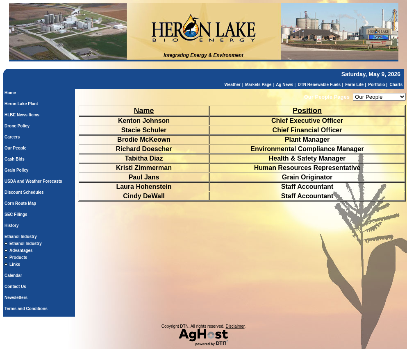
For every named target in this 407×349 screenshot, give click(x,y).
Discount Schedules (24, 192)
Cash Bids (15, 159)
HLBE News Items (22, 115)
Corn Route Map (20, 203)
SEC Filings (16, 214)
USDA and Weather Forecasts (33, 181)
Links (14, 264)
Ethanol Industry (21, 236)
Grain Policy (16, 170)
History (11, 225)
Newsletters (16, 297)
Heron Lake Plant (21, 104)
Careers (12, 137)
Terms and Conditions (26, 308)
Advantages (21, 250)
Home (10, 93)
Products (18, 257)
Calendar (13, 275)
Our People (15, 148)
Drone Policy (17, 126)
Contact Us (15, 286)
